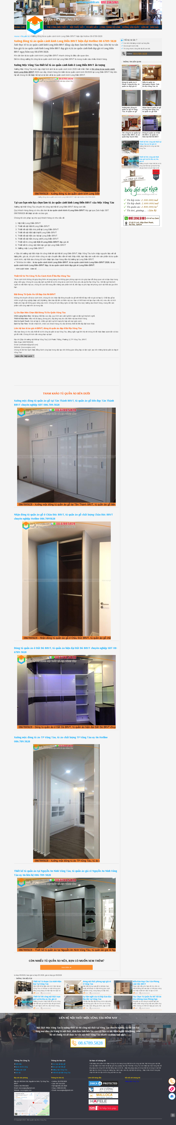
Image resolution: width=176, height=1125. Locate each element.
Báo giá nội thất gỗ (58, 1067)
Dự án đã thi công (21, 1067)
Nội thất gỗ (76, 27)
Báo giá (154, 27)
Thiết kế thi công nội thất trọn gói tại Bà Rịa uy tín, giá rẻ (149, 159)
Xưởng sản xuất (130, 27)
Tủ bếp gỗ (91, 27)
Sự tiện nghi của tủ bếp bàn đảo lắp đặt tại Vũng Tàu (97, 997)
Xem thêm (65, 967)
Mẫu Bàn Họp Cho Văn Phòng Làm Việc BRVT (146, 982)
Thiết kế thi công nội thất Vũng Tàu (35, 25)
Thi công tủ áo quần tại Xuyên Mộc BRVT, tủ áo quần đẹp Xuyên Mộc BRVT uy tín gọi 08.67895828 (131, 137)
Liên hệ (145, 27)
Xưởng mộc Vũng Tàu (59, 1070)
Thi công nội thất (57, 27)
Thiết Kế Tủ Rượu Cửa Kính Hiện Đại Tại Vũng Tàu (47, 982)
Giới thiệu (18, 1064)
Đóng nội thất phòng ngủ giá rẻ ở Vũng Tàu (97, 982)
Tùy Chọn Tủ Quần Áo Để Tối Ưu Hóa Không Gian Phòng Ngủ (147, 997)
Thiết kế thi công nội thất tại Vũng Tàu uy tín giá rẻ (150, 143)
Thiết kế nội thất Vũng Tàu (61, 1073)
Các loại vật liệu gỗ (58, 1064)
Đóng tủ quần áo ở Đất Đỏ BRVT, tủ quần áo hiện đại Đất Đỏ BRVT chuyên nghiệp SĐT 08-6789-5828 (151, 137)
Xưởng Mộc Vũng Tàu (132, 1081)
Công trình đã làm (110, 27)
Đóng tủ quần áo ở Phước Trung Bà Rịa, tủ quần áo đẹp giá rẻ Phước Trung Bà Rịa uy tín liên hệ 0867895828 (131, 86)
